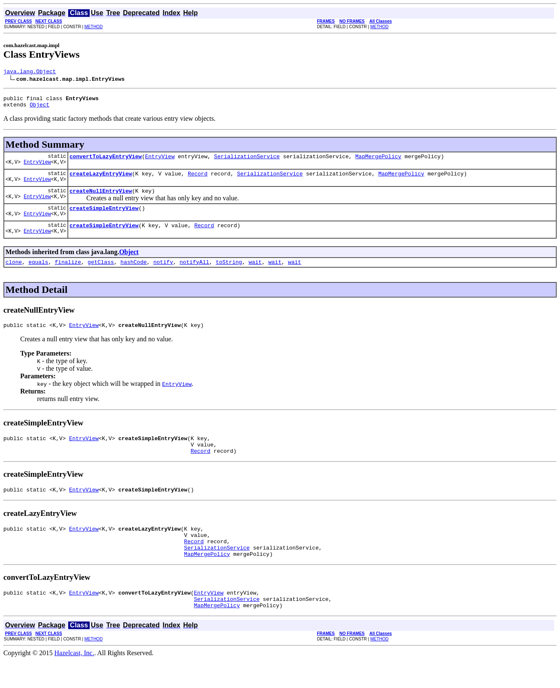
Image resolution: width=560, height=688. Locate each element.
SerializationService (247, 161)
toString (229, 273)
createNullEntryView (100, 198)
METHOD (94, 26)
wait (254, 273)
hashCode (133, 273)
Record (198, 179)
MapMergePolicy (378, 161)
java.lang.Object (29, 72)
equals (38, 273)
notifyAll (194, 273)
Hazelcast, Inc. (74, 680)
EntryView (37, 168)
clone (13, 273)
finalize (68, 273)
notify (163, 273)
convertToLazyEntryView (105, 161)
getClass (101, 273)
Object (39, 108)
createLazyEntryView (100, 179)
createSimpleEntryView (104, 216)
